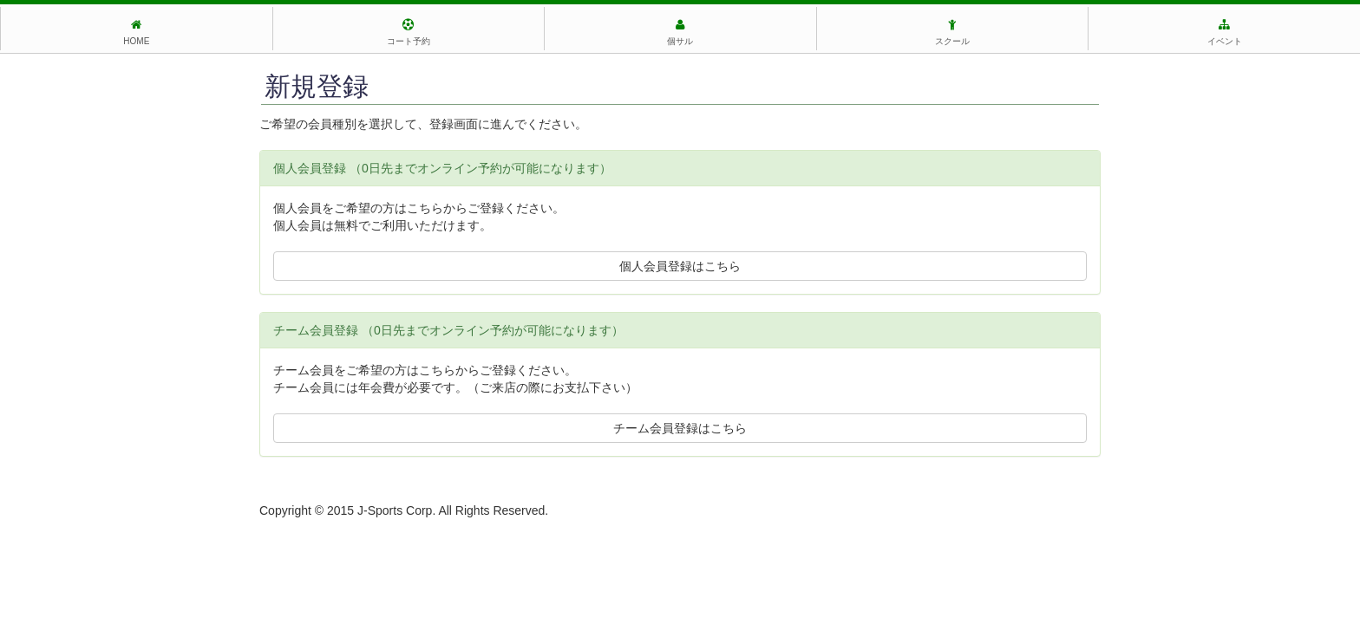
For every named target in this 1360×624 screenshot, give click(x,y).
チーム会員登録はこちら (680, 428)
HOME (136, 32)
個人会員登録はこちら (680, 266)
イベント (1224, 32)
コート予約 (408, 32)
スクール (952, 32)
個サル (680, 32)
